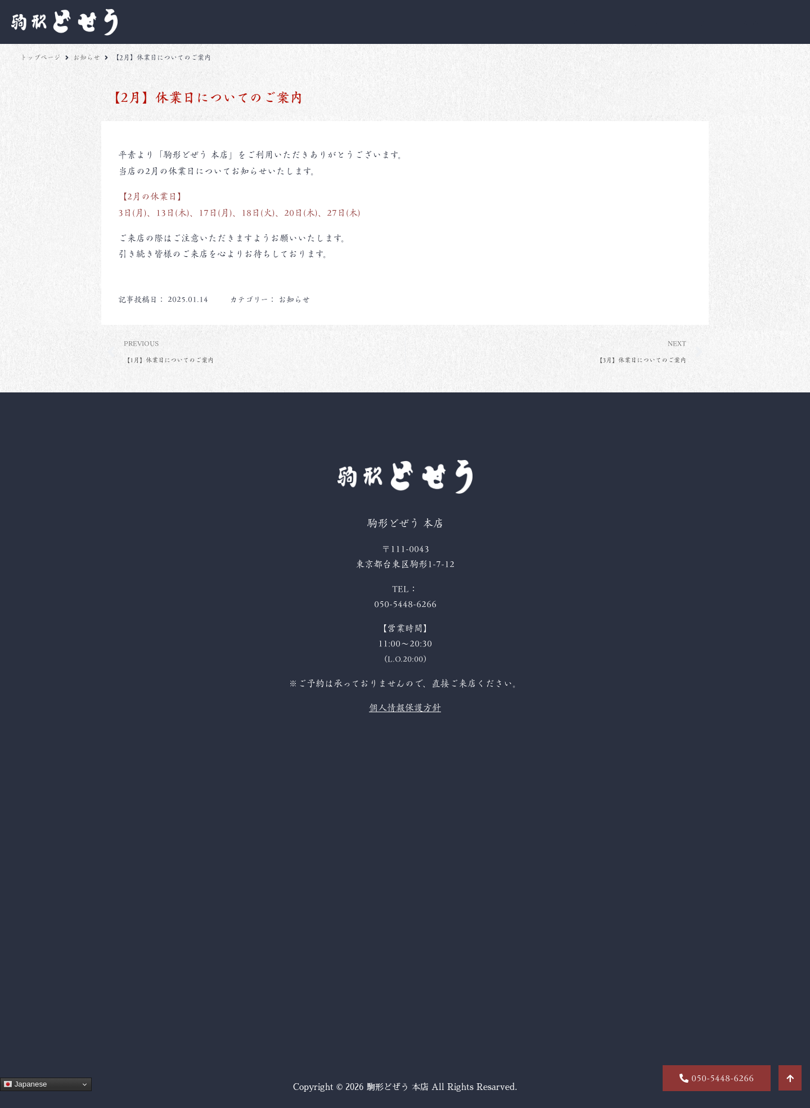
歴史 (706, 22)
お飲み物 (624, 22)
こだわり (534, 22)
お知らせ (86, 57)
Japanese (25, 1084)
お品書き (579, 22)
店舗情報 (742, 22)
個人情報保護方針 (405, 707)
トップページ (40, 57)
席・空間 (669, 22)
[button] (717, 1078)
